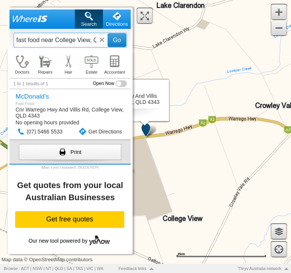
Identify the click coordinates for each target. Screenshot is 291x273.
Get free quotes (69, 219)
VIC (89, 268)
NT (48, 268)
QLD (59, 268)
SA (69, 268)
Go (117, 40)
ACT (25, 268)
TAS (79, 268)
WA (100, 268)
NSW (37, 268)
